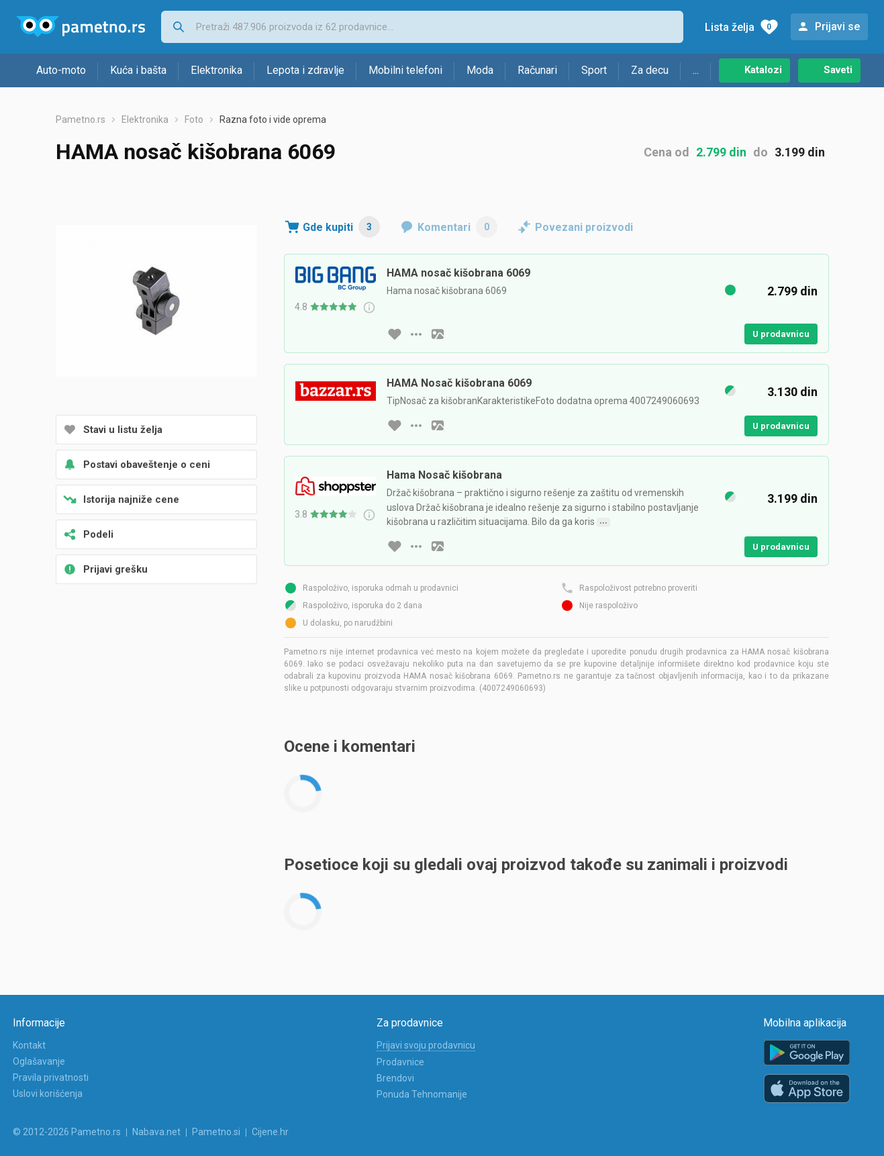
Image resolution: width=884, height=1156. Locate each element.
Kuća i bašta (138, 70)
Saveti (838, 70)
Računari (537, 70)
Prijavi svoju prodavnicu (426, 1045)
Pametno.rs (80, 119)
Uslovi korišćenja (48, 1093)
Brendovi (395, 1078)
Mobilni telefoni (405, 70)
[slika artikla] (438, 334)
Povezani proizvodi (584, 227)
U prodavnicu (780, 334)
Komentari (457, 227)
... (696, 70)
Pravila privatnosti (51, 1077)
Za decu (650, 70)
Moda (479, 70)
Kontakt (29, 1045)
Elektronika (216, 70)
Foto (194, 119)
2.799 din (721, 152)
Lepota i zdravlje (305, 70)
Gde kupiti (341, 227)
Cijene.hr (270, 1131)
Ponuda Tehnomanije (422, 1094)
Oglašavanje (39, 1061)
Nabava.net (156, 1131)
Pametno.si (216, 1131)
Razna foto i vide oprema (272, 119)
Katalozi (763, 70)
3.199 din (800, 152)
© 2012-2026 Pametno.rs (67, 1131)
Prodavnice (400, 1062)
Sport (594, 70)
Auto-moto (61, 70)
